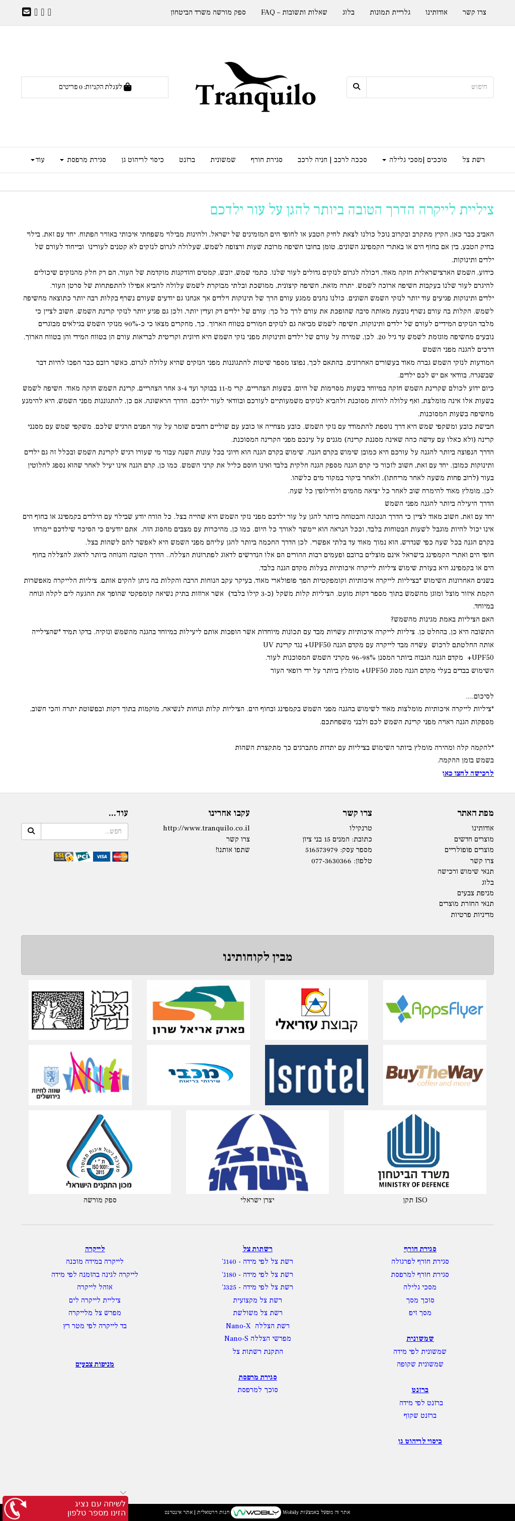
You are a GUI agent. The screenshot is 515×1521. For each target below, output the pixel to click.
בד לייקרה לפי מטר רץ (95, 1326)
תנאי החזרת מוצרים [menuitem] (466, 903)
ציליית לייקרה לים (95, 1300)
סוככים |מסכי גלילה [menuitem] (414, 160)
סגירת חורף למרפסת (420, 1274)
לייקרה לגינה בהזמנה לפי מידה (94, 1274)
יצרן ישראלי (257, 1200)
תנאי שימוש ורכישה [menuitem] (466, 871)
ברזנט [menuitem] (187, 160)
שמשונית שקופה (420, 1364)
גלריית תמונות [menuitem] (390, 12)
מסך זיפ (420, 1313)
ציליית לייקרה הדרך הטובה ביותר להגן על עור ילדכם (352, 209)
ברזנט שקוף (420, 1415)
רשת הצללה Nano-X (258, 1326)
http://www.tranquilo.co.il (206, 828)
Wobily (290, 1512)
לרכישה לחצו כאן (468, 773)
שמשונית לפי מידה (420, 1351)
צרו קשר (238, 839)
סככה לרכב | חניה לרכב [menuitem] (332, 160)
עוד (38, 160)
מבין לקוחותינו (257, 957)
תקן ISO (415, 1200)
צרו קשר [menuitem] (474, 12)
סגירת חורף (420, 1249)
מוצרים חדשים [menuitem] (474, 839)
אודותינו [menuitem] (436, 12)
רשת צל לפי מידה (268, 1261)
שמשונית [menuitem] (223, 160)
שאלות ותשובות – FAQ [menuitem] (294, 12)
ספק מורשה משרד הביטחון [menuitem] (208, 12)
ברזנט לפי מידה (420, 1403)
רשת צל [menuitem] (473, 160)
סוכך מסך (420, 1300)
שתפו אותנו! (232, 850)
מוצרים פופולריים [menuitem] (469, 850)
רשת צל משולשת (258, 1313)
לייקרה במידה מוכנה (95, 1261)
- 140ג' (232, 1261)
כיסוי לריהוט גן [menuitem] (142, 160)
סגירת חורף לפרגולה (420, 1261)
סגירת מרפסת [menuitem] (83, 160)
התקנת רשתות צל (257, 1351)
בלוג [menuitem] (348, 12)
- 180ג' (232, 1274)
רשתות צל (257, 1249)
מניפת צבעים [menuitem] (475, 893)
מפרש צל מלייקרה (94, 1313)
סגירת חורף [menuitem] (267, 160)
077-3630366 (331, 861)
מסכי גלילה (420, 1287)
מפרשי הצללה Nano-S (257, 1338)
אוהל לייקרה (95, 1287)
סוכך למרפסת (257, 1390)
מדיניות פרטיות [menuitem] (472, 915)
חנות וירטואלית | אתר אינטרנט (197, 1512)
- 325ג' (232, 1287)
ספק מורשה (100, 1200)
